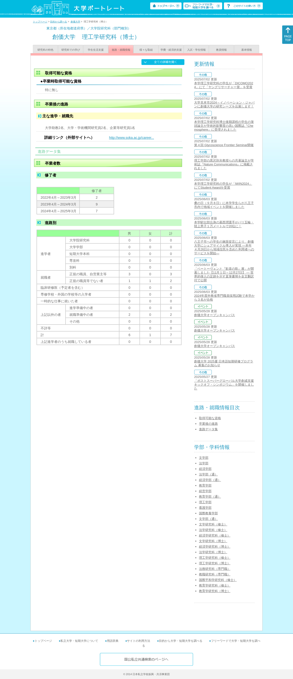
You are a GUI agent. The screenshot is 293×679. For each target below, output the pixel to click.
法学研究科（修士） (213, 530)
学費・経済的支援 (171, 49)
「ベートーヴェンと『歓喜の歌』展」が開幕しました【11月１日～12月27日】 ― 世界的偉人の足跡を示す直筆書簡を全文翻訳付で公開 (224, 274)
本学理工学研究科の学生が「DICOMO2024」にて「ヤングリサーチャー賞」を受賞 (223, 85)
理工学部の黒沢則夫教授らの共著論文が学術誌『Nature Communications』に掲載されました (224, 164)
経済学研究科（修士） (214, 535)
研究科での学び (70, 49)
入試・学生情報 (196, 49)
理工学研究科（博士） (214, 563)
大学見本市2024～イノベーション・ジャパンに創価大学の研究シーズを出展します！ (224, 104)
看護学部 (205, 507)
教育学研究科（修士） (214, 585)
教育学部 (205, 485)
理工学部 (205, 502)
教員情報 (221, 49)
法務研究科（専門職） (214, 569)
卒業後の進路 (208, 423)
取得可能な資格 (210, 418)
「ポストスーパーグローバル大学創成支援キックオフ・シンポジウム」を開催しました (224, 384)
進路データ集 (208, 429)
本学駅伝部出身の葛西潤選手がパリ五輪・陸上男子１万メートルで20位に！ (224, 224)
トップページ (40, 21)
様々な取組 (146, 49)
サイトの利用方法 (138, 641)
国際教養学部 (208, 513)
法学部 (203, 463)
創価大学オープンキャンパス (214, 315)
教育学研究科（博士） (214, 591)
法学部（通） (208, 474)
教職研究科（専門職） (214, 574)
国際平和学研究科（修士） (218, 580)
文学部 (203, 458)
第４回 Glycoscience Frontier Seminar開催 (224, 145)
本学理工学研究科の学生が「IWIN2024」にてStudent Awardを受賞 (223, 185)
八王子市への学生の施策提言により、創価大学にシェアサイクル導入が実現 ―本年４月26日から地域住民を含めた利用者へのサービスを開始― (224, 247)
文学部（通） (208, 519)
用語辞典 (112, 641)
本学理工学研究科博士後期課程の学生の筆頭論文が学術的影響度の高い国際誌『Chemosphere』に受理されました (224, 125)
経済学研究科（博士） (214, 546)
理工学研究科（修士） (214, 557)
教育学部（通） (210, 496)
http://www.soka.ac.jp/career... (131, 138)
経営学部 (205, 491)
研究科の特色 (45, 49)
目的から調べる (58, 21)
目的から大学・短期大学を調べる (180, 641)
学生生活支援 (96, 49)
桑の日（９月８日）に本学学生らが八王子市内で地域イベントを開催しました (224, 205)
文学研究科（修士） (213, 524)
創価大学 (75, 21)
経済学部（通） (210, 480)
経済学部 (205, 469)
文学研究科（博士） (213, 541)
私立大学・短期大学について (79, 641)
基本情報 (246, 49)
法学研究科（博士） (213, 552)
